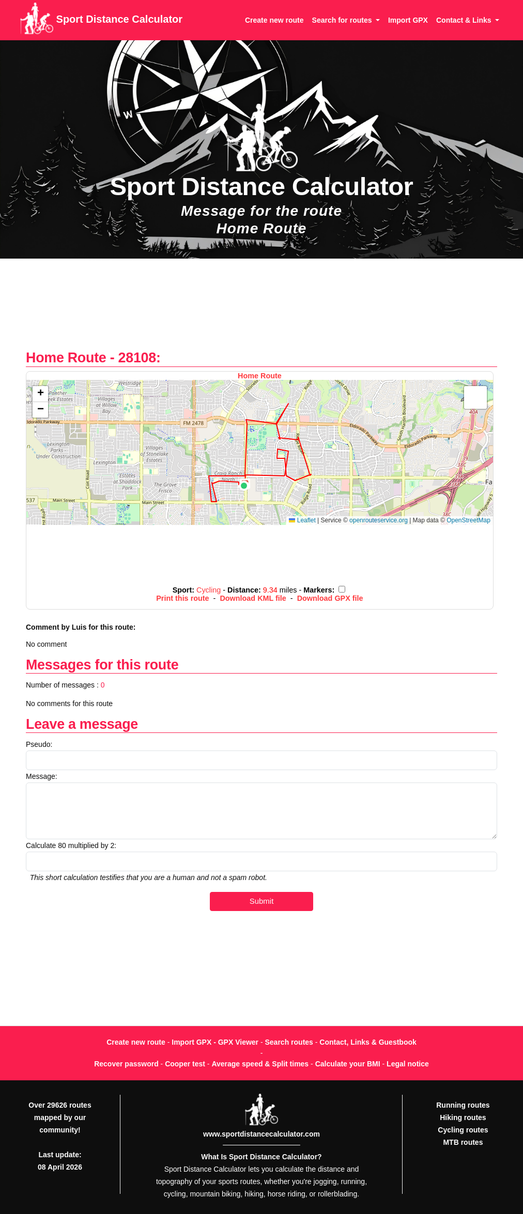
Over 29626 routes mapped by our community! (59, 1117)
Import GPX (408, 20)
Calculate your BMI (347, 1064)
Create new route (274, 20)
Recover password (126, 1064)
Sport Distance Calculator (101, 20)
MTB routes (463, 1142)
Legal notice (408, 1064)
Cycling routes (463, 1130)
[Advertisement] (261, 309)
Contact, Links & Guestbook (367, 1042)
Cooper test (185, 1064)
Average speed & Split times (260, 1064)
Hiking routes (463, 1117)
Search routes (289, 1042)
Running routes (462, 1105)
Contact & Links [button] (464, 20)
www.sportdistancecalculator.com (261, 1134)
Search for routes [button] (343, 20)
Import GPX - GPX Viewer (215, 1042)
